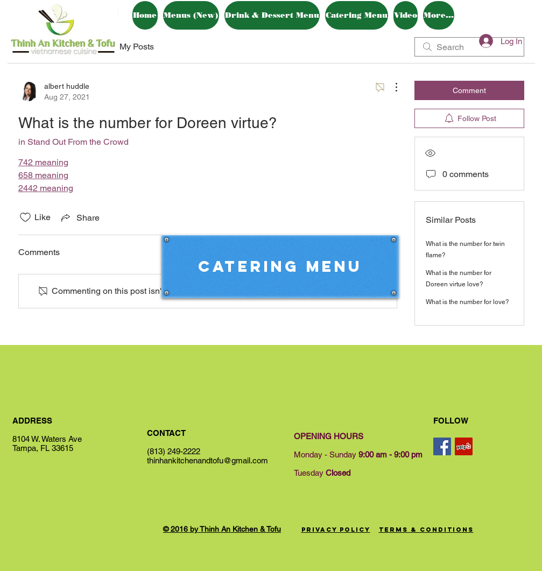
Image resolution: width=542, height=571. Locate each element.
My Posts (136, 46)
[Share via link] (79, 217)
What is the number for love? (467, 302)
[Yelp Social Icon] (464, 446)
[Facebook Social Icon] (442, 446)
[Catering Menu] (280, 266)
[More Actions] (390, 87)
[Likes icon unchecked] (25, 217)
